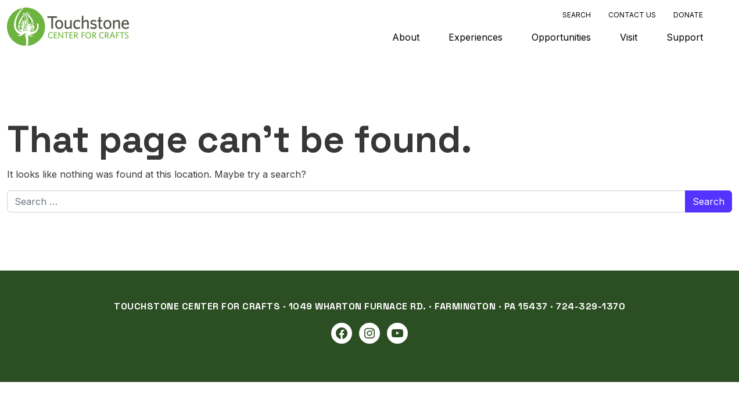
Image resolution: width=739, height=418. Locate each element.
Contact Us (632, 14)
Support (684, 37)
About (405, 37)
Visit (628, 37)
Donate (688, 14)
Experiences (476, 37)
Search (576, 14)
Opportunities (561, 37)
